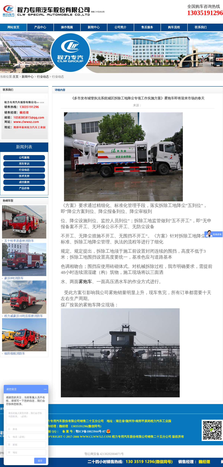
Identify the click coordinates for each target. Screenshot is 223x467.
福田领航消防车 (14, 353)
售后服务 (147, 27)
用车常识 (24, 163)
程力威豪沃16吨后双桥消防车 (23, 315)
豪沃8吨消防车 (14, 278)
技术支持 (24, 176)
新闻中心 (94, 27)
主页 (16, 76)
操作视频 (67, 27)
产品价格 (24, 188)
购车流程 (174, 27)
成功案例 (24, 182)
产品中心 (40, 27)
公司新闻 (24, 157)
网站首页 (13, 27)
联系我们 (201, 27)
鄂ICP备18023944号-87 (91, 431)
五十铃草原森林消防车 (19, 240)
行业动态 (43, 76)
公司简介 (120, 27)
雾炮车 (85, 281)
